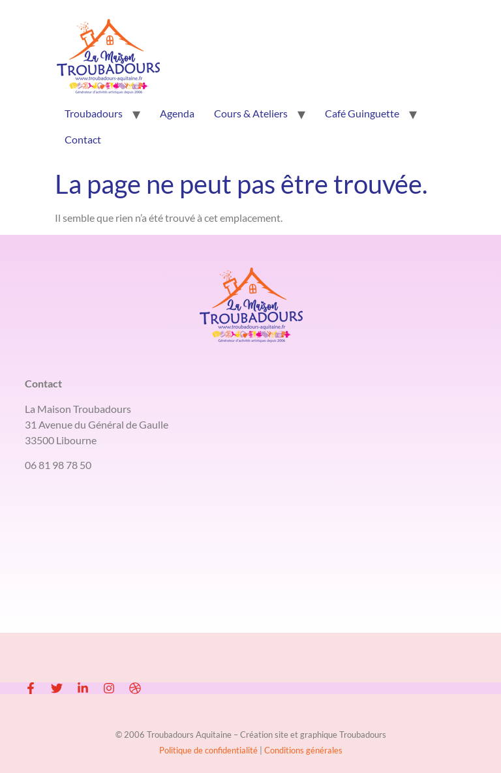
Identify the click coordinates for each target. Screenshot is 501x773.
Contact (83, 139)
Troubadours (94, 113)
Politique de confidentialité (209, 750)
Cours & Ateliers (251, 113)
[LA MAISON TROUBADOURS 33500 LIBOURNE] (250, 585)
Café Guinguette (362, 113)
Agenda (177, 113)
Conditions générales (303, 750)
